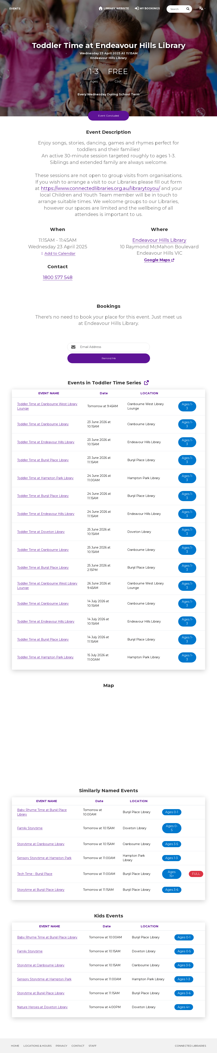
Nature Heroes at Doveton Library (42, 1007)
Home (15, 1045)
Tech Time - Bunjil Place (34, 874)
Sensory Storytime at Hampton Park (44, 858)
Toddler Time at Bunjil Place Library (43, 460)
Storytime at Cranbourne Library (40, 844)
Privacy (61, 1045)
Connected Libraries (190, 1045)
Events (14, 8)
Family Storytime (30, 828)
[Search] (175, 9)
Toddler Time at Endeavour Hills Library (45, 442)
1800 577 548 (57, 277)
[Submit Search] (188, 9)
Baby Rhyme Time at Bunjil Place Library (47, 937)
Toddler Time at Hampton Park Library (45, 478)
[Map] (108, 734)
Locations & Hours (37, 1045)
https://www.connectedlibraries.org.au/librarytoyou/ (100, 188)
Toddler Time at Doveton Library (41, 532)
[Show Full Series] (146, 383)
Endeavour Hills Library (159, 240)
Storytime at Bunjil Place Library (40, 890)
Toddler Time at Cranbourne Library (43, 424)
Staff (92, 1045)
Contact (77, 1045)
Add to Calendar (57, 253)
